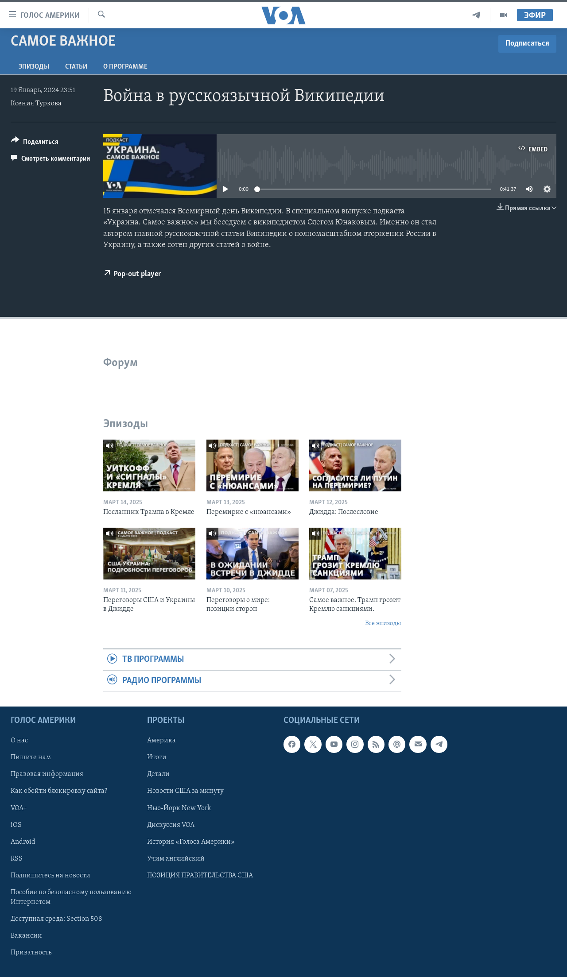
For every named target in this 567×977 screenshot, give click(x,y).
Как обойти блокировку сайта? (59, 791)
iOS (16, 825)
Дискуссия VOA (170, 825)
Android (23, 842)
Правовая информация (47, 774)
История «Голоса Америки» (191, 842)
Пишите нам (31, 757)
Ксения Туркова (36, 103)
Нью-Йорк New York (179, 808)
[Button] (34, 143)
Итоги (157, 757)
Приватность (31, 952)
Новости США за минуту (185, 791)
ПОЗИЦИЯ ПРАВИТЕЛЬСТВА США (200, 875)
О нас (19, 740)
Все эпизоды (383, 623)
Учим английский (176, 858)
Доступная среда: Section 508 (56, 919)
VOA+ (19, 808)
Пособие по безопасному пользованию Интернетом (71, 897)
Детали (158, 774)
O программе (125, 66)
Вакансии (26, 935)
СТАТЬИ (76, 66)
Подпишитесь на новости (50, 875)
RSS (17, 858)
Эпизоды (34, 66)
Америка (161, 740)
